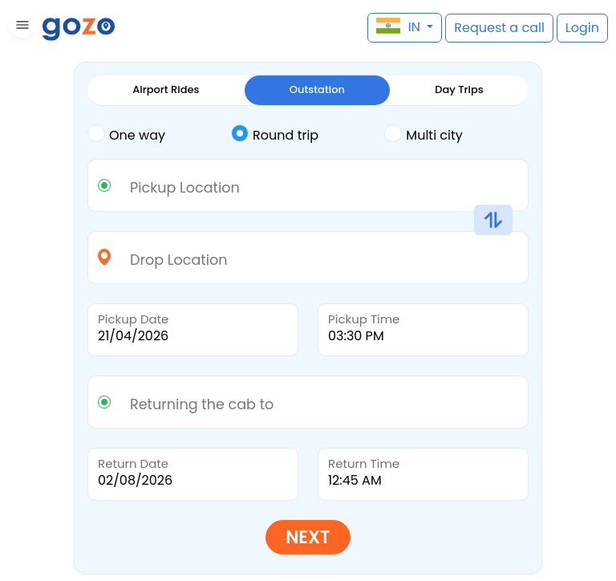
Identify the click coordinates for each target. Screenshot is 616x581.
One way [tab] (126, 134)
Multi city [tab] (423, 134)
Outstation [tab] (317, 89)
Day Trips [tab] (459, 89)
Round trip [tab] (274, 134)
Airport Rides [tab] (165, 89)
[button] (20, 28)
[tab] (159, 135)
